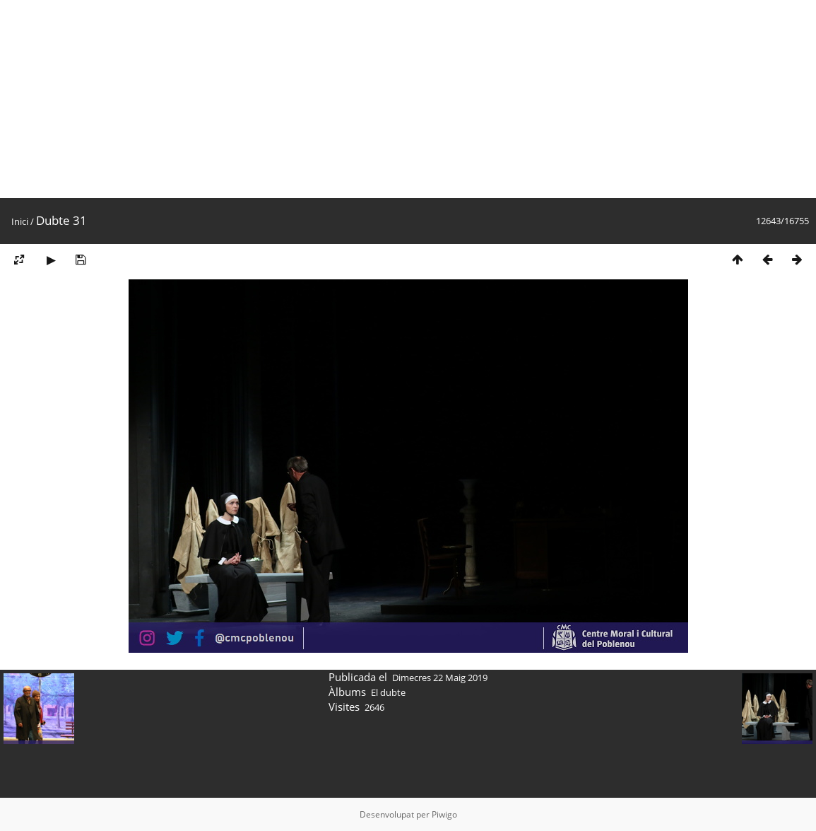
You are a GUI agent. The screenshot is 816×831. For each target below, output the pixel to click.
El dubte (388, 692)
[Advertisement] (408, 99)
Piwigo (444, 814)
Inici (19, 221)
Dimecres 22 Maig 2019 (439, 677)
